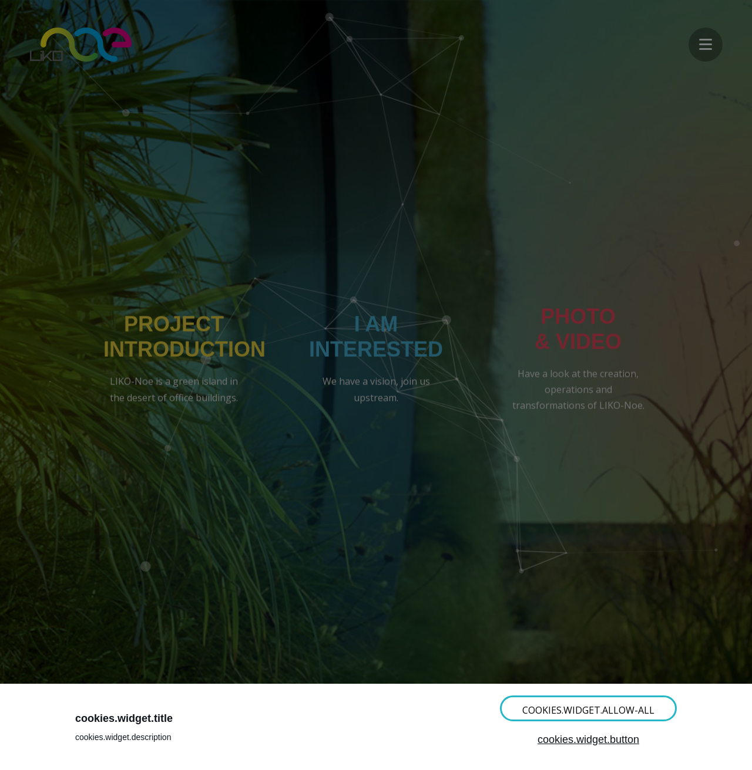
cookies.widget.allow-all (588, 710)
